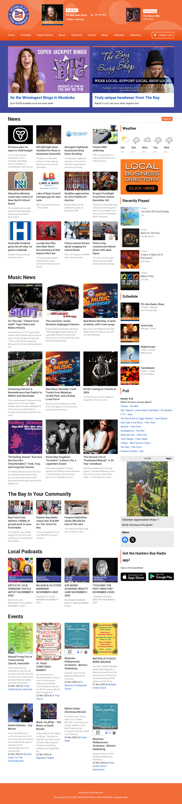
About (104, 35)
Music (62, 35)
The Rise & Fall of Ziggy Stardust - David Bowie (144, 418)
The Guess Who (151, 16)
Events (92, 35)
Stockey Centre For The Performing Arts (20, 757)
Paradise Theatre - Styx (132, 451)
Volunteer (119, 35)
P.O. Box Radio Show (76, 15)
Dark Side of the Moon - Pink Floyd (138, 422)
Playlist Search (45, 35)
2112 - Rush (126, 414)
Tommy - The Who (129, 406)
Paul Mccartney (147, 236)
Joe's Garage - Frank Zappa (134, 439)
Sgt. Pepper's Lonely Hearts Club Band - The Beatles (146, 410)
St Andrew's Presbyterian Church (76, 685)
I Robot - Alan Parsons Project (135, 443)
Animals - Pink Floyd (131, 426)
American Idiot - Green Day (134, 434)
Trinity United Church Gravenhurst (103, 766)
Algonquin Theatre (45, 758)
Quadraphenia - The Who (132, 430)
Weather (129, 128)
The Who (145, 279)
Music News (21, 277)
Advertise (135, 35)
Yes (142, 215)
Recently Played (136, 201)
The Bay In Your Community (39, 494)
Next (167, 458)
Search (167, 119)
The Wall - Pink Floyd (131, 447)
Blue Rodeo (146, 261)
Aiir (126, 797)
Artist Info (76, 35)
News (14, 119)
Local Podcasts (25, 552)
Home (11, 35)
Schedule (26, 35)
